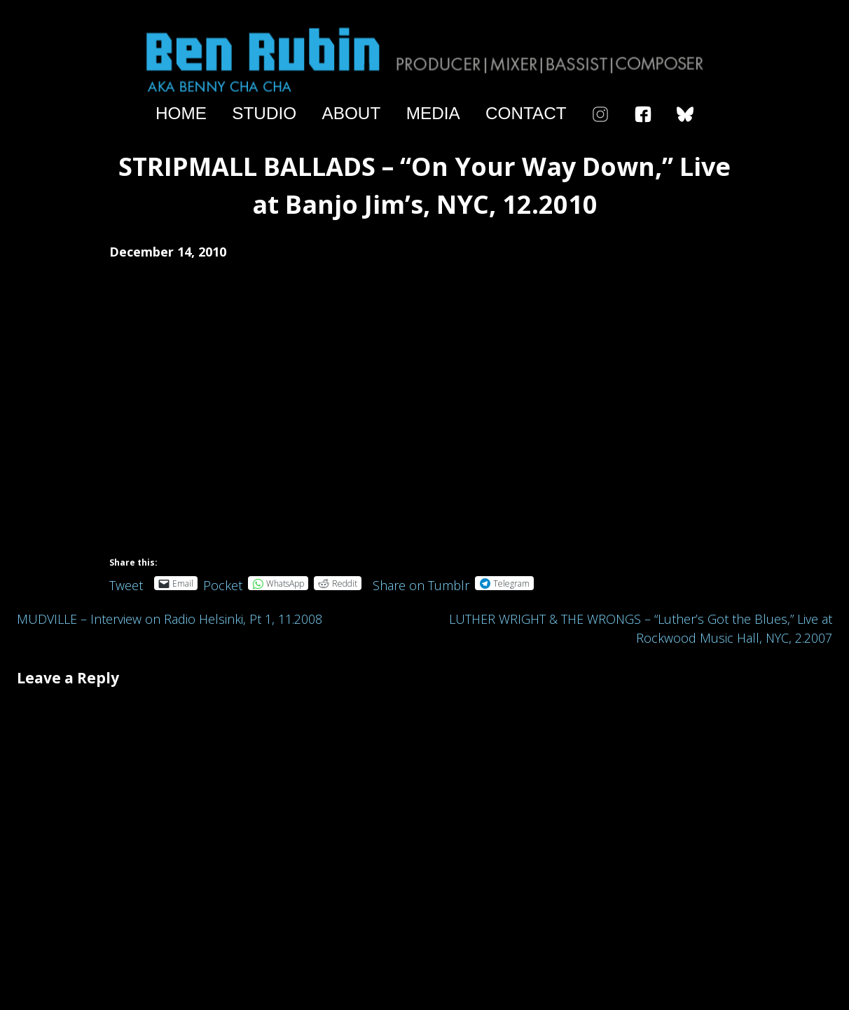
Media (433, 113)
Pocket (222, 585)
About (351, 113)
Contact (526, 113)
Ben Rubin (424, 58)
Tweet (126, 583)
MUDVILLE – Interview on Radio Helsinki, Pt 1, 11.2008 (169, 618)
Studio (264, 113)
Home (181, 113)
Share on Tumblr (421, 583)
